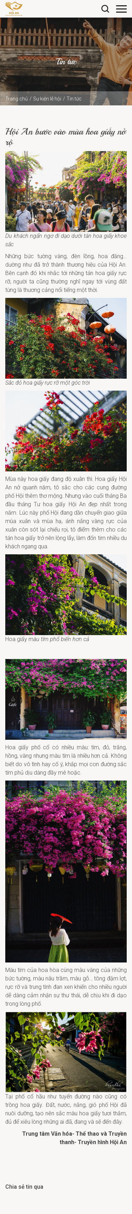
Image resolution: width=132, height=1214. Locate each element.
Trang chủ (16, 99)
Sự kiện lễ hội (47, 99)
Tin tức (74, 99)
